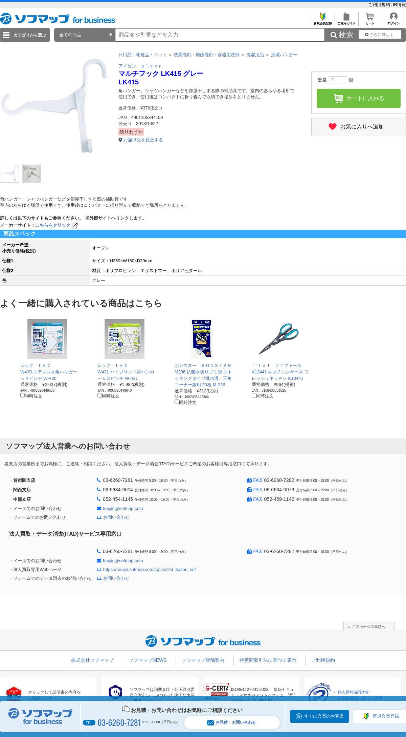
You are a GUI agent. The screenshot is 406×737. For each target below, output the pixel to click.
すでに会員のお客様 (324, 716)
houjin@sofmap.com (123, 508)
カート (370, 21)
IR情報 (399, 4)
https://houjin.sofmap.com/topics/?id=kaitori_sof (149, 569)
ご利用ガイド (346, 21)
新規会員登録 (323, 21)
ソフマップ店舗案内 (203, 660)
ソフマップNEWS (148, 660)
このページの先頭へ (368, 627)
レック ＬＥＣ (35, 365)
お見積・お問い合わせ (231, 722)
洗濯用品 (255, 54)
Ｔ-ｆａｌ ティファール (276, 365)
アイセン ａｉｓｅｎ (140, 65)
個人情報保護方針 (354, 692)
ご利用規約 (379, 4)
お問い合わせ (116, 517)
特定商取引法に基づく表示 (268, 660)
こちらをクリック (57, 225)
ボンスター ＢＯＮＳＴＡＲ (203, 365)
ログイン (394, 21)
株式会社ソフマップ (92, 660)
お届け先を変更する (143, 139)
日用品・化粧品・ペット (142, 54)
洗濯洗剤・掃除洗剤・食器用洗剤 (207, 54)
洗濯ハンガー (284, 54)
